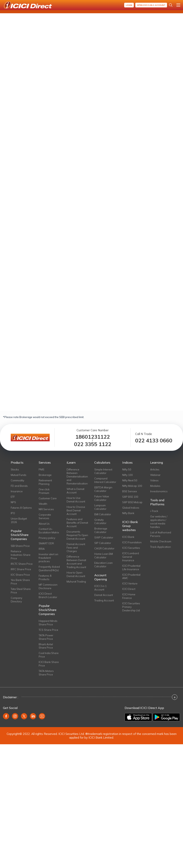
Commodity (17, 480)
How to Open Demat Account (76, 574)
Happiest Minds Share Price (48, 622)
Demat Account (103, 595)
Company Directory (16, 599)
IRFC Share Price (21, 569)
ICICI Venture (129, 583)
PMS (41, 469)
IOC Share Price (20, 574)
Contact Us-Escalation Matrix (49, 530)
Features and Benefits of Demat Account (77, 523)
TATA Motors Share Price (46, 672)
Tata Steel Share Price (21, 590)
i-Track (154, 511)
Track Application (160, 546)
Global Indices (130, 507)
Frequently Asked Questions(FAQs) (49, 568)
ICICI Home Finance (128, 596)
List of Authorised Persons (160, 534)
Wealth (43, 503)
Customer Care (48, 498)
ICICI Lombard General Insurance (130, 557)
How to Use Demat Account (76, 499)
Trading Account (104, 600)
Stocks (15, 469)
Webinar (155, 474)
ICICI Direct (128, 588)
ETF (13, 496)
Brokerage (45, 474)
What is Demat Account (75, 490)
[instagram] (15, 716)
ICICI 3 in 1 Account (100, 587)
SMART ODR (46, 543)
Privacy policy (47, 537)
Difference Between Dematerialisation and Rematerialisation (77, 476)
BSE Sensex (129, 491)
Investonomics (159, 491)
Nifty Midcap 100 (132, 485)
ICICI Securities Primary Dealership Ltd (131, 607)
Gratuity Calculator (100, 521)
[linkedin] (33, 716)
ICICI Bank (128, 536)
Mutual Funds (18, 474)
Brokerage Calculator (100, 530)
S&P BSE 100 (130, 496)
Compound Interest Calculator (105, 480)
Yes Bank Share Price (20, 581)
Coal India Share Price (49, 654)
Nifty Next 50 (129, 480)
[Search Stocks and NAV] (171, 5)
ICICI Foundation (132, 542)
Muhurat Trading (76, 581)
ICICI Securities (131, 547)
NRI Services (46, 509)
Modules (155, 485)
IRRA (42, 548)
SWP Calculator (103, 537)
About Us (44, 523)
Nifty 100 (127, 474)
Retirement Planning (45, 482)
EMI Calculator (102, 514)
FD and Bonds (19, 485)
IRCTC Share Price (22, 563)
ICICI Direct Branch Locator (48, 595)
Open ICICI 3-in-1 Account (151, 5)
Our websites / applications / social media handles (158, 522)
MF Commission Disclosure (48, 586)
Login (129, 5)
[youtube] (42, 716)
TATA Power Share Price (46, 637)
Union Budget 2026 (19, 520)
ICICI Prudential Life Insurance (131, 567)
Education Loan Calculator (103, 564)
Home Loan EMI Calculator (103, 555)
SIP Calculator (102, 543)
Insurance (17, 491)
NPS (13, 502)
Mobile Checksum (160, 541)
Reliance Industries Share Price (20, 555)
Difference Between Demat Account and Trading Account (76, 562)
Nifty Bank (128, 513)
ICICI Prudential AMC (131, 576)
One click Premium (44, 491)
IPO (13, 513)
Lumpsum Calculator (100, 507)
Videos (154, 480)
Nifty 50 (126, 469)
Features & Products (45, 577)
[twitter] (24, 716)
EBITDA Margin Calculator (103, 489)
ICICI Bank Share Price (49, 663)
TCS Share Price (48, 629)
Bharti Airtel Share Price (46, 646)
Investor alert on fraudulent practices (48, 558)
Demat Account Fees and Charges (76, 548)
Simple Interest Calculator (103, 471)
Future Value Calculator (101, 498)
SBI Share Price (20, 545)
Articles (154, 469)
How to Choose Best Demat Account (76, 510)
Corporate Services (45, 516)
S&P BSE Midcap (132, 502)
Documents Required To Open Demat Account (77, 535)
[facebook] (6, 716)
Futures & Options (21, 507)
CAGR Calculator (104, 548)
